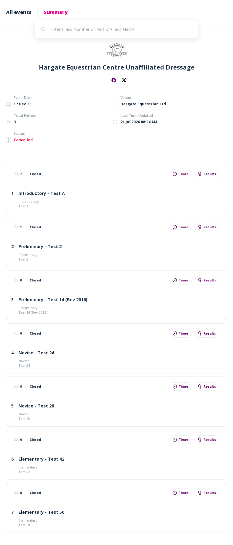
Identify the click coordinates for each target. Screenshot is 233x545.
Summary (56, 12)
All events (19, 12)
